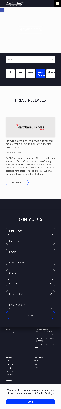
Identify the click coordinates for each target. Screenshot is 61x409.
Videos (51, 72)
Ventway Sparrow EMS (44, 335)
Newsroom (38, 357)
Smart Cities (10, 371)
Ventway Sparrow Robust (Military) (45, 339)
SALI (36, 347)
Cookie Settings (45, 393)
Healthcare (10, 364)
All (10, 72)
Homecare (9, 374)
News (30, 72)
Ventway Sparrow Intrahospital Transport (44, 330)
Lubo (36, 351)
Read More (17, 186)
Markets (9, 357)
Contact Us (10, 332)
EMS (7, 360)
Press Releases (41, 74)
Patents (9, 380)
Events (21, 72)
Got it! (30, 401)
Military (8, 367)
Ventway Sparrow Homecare (46, 344)
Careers (8, 329)
